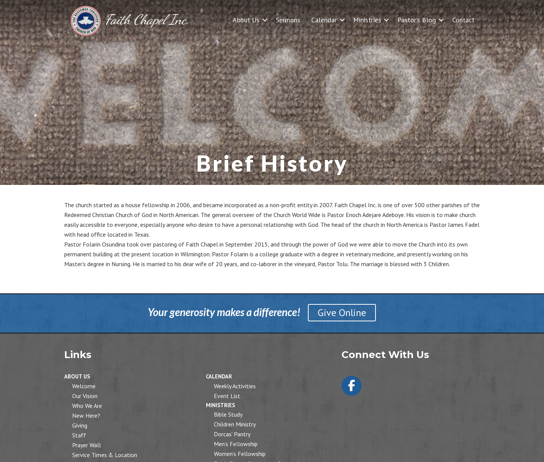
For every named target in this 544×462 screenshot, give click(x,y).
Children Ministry (235, 424)
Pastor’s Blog (416, 20)
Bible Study (228, 414)
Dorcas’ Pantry (232, 434)
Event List (227, 396)
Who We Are (87, 405)
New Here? (86, 415)
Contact (463, 20)
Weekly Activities (235, 386)
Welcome (84, 386)
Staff (79, 435)
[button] (265, 20)
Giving (79, 425)
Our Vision (84, 396)
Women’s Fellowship (240, 453)
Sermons (288, 20)
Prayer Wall (86, 445)
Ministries (367, 20)
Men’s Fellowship (236, 444)
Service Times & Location (104, 455)
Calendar (324, 20)
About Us (246, 20)
